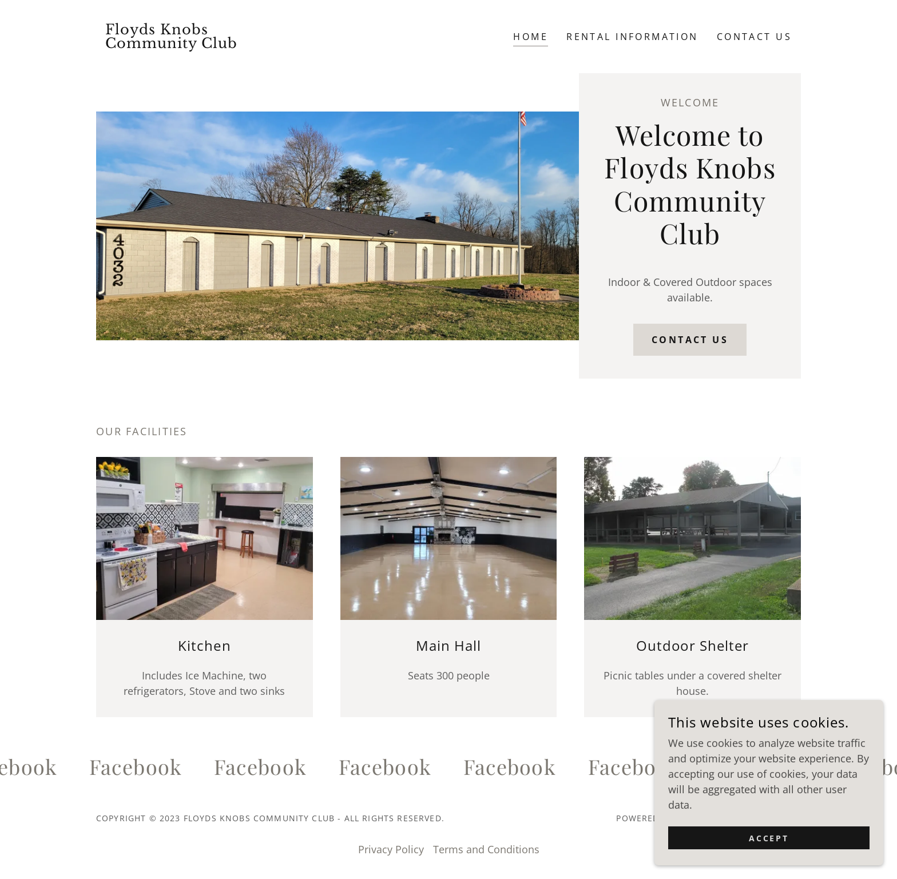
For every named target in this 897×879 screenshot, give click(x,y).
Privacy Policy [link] (391, 849)
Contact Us (690, 339)
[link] (184, 44)
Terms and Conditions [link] (486, 849)
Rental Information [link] (632, 36)
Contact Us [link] (754, 36)
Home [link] (530, 36)
